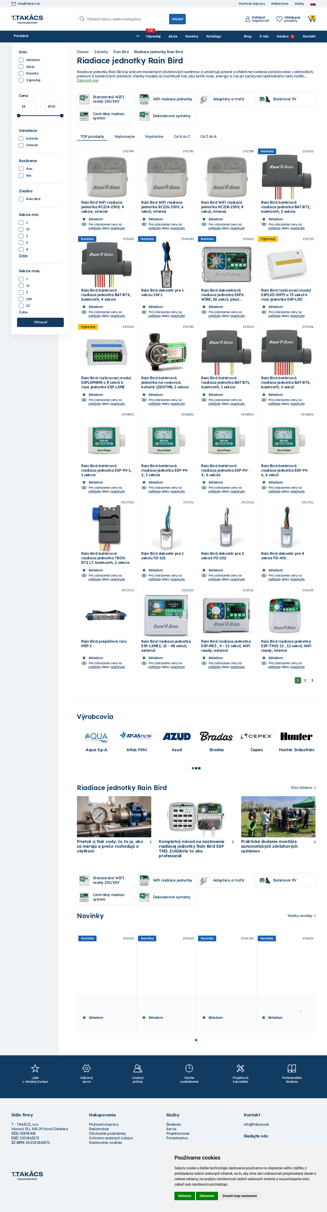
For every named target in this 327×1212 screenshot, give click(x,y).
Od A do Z (186, 136)
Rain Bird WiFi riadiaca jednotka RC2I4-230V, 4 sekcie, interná (102, 211)
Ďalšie (23, 256)
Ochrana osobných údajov (111, 1164)
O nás (264, 36)
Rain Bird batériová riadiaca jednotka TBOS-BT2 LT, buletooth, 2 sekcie (105, 579)
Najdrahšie (157, 136)
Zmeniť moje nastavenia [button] (240, 1196)
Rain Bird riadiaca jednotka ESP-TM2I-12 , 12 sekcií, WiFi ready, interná (286, 671)
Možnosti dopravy (252, 4)
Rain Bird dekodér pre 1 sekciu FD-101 (162, 577)
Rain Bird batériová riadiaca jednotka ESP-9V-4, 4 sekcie (225, 487)
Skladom (33, 60)
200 (29, 299)
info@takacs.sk (25, 4)
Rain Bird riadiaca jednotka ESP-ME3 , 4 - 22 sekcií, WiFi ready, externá (226, 671)
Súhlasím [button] (184, 1196)
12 (27, 229)
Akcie (100, 36)
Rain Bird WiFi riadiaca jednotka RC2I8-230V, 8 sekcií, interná (222, 211)
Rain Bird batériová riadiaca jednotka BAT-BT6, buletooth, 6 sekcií (286, 395)
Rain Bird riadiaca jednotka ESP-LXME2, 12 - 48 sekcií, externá (166, 671)
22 (28, 306)
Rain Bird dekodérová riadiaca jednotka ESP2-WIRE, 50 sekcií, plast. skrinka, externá (223, 306)
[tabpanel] (97, 767)
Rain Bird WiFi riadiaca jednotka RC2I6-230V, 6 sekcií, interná (162, 211)
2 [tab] (196, 794)
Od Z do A (214, 136)
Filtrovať (40, 322)
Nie (28, 175)
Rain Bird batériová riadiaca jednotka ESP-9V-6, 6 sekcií (285, 487)
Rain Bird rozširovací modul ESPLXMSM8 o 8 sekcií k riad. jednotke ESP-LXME (106, 395)
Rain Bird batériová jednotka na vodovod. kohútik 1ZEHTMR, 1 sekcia (165, 395)
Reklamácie (279, 4)
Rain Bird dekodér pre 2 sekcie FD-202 (222, 577)
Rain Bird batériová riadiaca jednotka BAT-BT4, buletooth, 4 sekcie (106, 303)
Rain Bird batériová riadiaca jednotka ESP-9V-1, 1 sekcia (106, 487)
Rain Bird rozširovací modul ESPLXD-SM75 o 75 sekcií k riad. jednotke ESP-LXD (286, 303)
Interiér (32, 145)
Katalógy (141, 36)
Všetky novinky (299, 941)
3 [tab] (199, 794)
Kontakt (309, 36)
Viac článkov (301, 813)
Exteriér (32, 138)
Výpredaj (80, 36)
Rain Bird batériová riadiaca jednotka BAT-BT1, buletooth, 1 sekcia (225, 395)
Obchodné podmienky (107, 1159)
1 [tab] (193, 794)
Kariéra (282, 36)
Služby (299, 4)
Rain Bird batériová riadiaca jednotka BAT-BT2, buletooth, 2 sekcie (286, 211)
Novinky (119, 36)
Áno (29, 169)
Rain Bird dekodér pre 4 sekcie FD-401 (282, 577)
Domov (83, 52)
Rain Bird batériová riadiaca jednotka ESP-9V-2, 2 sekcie (165, 487)
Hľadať (177, 19)
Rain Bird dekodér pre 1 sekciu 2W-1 (162, 301)
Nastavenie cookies (105, 1168)
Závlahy (101, 52)
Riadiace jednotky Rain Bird (158, 52)
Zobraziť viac (88, 80)
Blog (247, 36)
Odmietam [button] (207, 1196)
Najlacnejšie (126, 136)
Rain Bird (33, 199)
